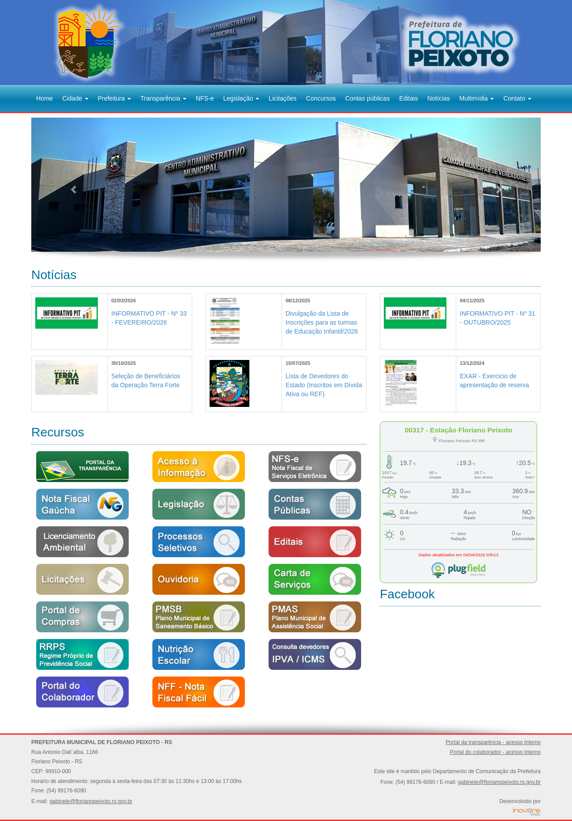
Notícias (438, 98)
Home (44, 98)
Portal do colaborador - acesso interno (495, 752)
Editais (408, 98)
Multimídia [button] (476, 98)
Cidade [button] (75, 98)
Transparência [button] (163, 98)
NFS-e (205, 98)
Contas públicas (367, 98)
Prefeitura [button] (114, 98)
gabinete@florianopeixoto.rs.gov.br (91, 801)
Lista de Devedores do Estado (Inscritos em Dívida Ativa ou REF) (324, 385)
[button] (69, 185)
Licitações (282, 98)
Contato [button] (517, 98)
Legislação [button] (241, 98)
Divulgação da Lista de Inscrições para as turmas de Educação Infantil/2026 (322, 322)
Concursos (321, 98)
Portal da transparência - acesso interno (493, 742)
